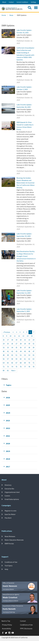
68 (21, 363)
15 (32, 336)
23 (33, 340)
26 (12, 344)
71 (33, 363)
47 (33, 351)
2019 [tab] (8, 451)
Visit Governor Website (8, 589)
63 (33, 359)
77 (25, 367)
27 (16, 344)
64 (3, 363)
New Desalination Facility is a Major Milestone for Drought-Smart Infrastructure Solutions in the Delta (26, 256)
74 (12, 367)
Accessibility (6, 628)
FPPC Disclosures (26, 628)
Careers (7, 496)
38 (29, 347)
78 (29, 367)
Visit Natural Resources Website (10, 600)
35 (16, 347)
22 (29, 340)
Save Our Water (10, 514)
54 (29, 355)
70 (29, 363)
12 (19, 336)
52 (21, 355)
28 (21, 344)
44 (21, 351)
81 (8, 370)
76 (21, 367)
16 (3, 340)
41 (8, 351)
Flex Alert (8, 518)
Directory (8, 485)
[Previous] (6, 332)
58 (12, 359)
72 (3, 367)
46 (29, 351)
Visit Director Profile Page (9, 612)
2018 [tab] (8, 459)
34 (12, 347)
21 (25, 340)
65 (8, 363)
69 (25, 363)
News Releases (10, 536)
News (11, 15)
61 (25, 359)
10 (10, 336)
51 (16, 355)
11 (15, 336)
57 (8, 359)
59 (16, 359)
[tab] (19, 385)
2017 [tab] (8, 466)
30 (29, 344)
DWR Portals (9, 544)
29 (25, 344)
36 (21, 347)
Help (6, 569)
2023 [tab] (8, 420)
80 (3, 370)
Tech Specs (8, 566)
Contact (11, 2)
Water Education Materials (14, 540)
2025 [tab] (8, 405)
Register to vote (10, 511)
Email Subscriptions (12, 499)
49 (8, 355)
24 (3, 344)
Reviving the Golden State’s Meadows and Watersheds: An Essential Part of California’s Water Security (26, 182)
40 (3, 351)
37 (25, 347)
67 (16, 363)
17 (8, 340)
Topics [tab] (8, 385)
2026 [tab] (8, 397)
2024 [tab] (8, 413)
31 (33, 344)
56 (3, 359)
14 (27, 336)
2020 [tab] (8, 443)
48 (3, 355)
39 (33, 347)
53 (25, 355)
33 (8, 347)
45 (25, 351)
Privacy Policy (7, 625)
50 (12, 355)
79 (33, 367)
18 (12, 340)
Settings (33, 2)
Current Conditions (22, 2)
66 (12, 363)
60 (21, 359)
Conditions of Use (11, 562)
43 (16, 351)
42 (12, 351)
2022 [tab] (8, 428)
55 (33, 355)
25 (8, 344)
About (4, 2)
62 (29, 359)
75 (16, 367)
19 (16, 340)
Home (4, 15)
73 (8, 367)
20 (21, 340)
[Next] (13, 370)
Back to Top (6, 621)
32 (3, 347)
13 (23, 336)
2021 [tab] (8, 436)
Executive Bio (9, 488)
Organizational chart (12, 492)
